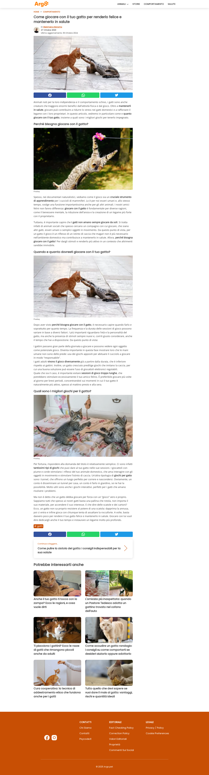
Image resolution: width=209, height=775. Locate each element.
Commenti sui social (121, 750)
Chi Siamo (85, 727)
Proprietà (114, 744)
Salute (171, 4)
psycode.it (85, 739)
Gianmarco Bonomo (52, 27)
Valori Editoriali (118, 739)
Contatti (84, 733)
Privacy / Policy (155, 727)
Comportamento (154, 4)
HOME (36, 11)
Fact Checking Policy (121, 727)
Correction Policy (119, 733)
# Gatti (38, 526)
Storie (136, 4)
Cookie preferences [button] (157, 733)
